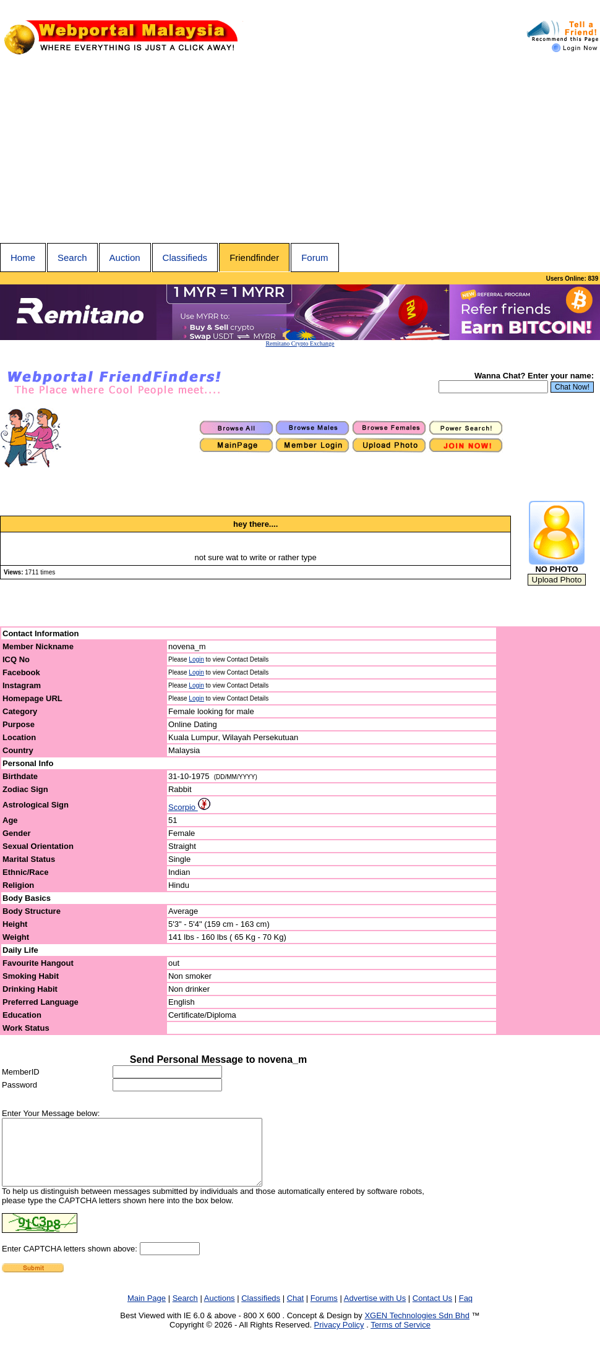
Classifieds (185, 257)
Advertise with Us (375, 1311)
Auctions (219, 1311)
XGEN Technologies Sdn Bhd (416, 1328)
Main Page (146, 1311)
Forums (324, 1311)
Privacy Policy (339, 1337)
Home (23, 257)
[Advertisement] (300, 150)
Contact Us (432, 1311)
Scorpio (189, 807)
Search (72, 257)
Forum (314, 257)
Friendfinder (254, 257)
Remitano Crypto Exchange (299, 343)
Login (196, 659)
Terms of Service (401, 1337)
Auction (124, 257)
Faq (466, 1311)
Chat (295, 1311)
